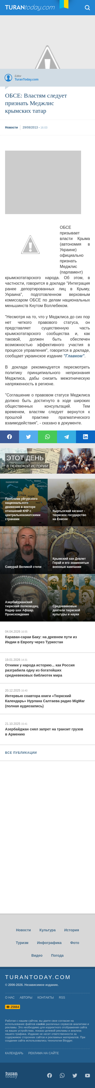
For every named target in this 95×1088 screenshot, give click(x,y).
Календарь (14, 1053)
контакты (45, 997)
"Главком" (74, 356)
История (71, 930)
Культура (48, 930)
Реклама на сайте (43, 1053)
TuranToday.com (35, 7)
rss (62, 997)
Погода (57, 955)
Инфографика (49, 943)
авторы (26, 997)
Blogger (67, 1040)
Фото (74, 943)
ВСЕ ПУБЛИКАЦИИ (21, 753)
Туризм (22, 943)
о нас (10, 997)
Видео (37, 955)
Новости (23, 930)
